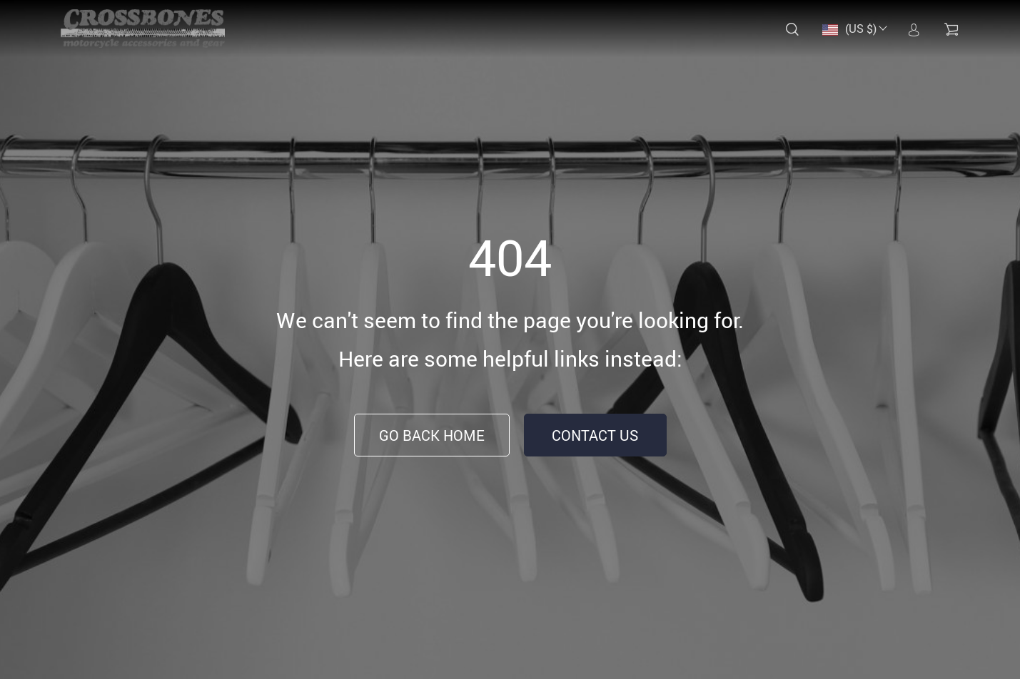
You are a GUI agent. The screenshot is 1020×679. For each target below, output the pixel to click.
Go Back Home (432, 435)
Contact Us (595, 435)
